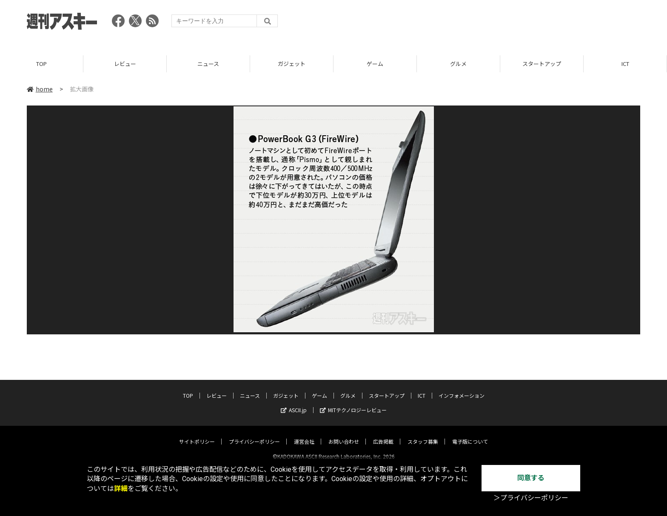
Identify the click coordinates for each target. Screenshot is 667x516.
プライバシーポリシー (254, 434)
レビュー (125, 64)
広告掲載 (383, 434)
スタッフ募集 (423, 434)
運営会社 (304, 434)
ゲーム (375, 64)
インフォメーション (462, 388)
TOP (41, 64)
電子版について (470, 434)
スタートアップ (541, 64)
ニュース (208, 64)
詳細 (121, 489)
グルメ (458, 64)
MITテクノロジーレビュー (353, 402)
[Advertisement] (485, 23)
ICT (625, 64)
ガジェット (291, 64)
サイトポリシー (197, 434)
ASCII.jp (294, 402)
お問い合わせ (343, 434)
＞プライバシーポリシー (530, 498)
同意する (530, 478)
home (40, 89)
